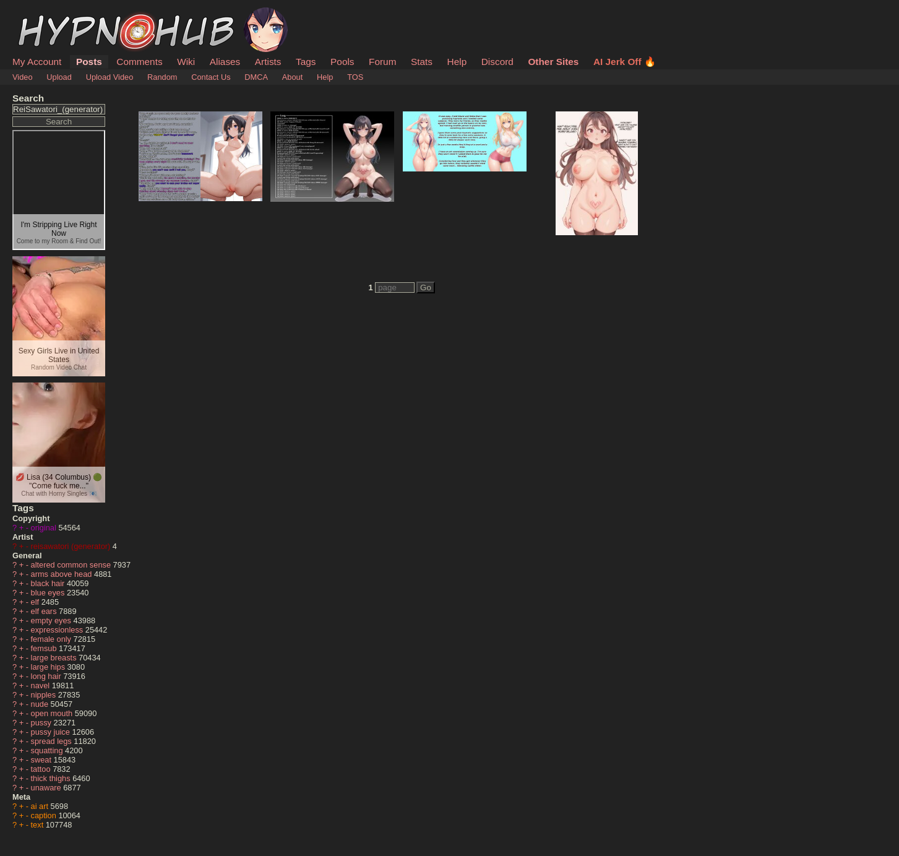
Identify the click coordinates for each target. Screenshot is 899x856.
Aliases (225, 61)
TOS (355, 77)
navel (41, 685)
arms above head (62, 574)
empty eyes (52, 620)
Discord (497, 61)
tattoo (42, 769)
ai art (41, 806)
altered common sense (72, 564)
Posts (89, 61)
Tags (306, 61)
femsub (45, 648)
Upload (59, 77)
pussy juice (51, 732)
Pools (342, 61)
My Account (36, 61)
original (45, 527)
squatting (48, 750)
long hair (47, 676)
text (38, 824)
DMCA (256, 77)
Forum (382, 61)
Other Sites (553, 61)
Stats (421, 61)
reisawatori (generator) (72, 546)
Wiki (186, 61)
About (292, 77)
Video (22, 77)
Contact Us (210, 77)
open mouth (53, 713)
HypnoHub (46, 14)
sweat (42, 759)
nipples (44, 694)
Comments (139, 61)
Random (162, 77)
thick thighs (52, 778)
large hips (49, 667)
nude (41, 704)
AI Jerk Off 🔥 (624, 61)
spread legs (52, 741)
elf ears (45, 611)
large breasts (55, 657)
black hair (49, 583)
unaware (47, 787)
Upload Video (110, 77)
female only (52, 639)
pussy (42, 722)
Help (457, 61)
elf (36, 602)
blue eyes (49, 592)
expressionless (58, 629)
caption (45, 815)
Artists (268, 61)
